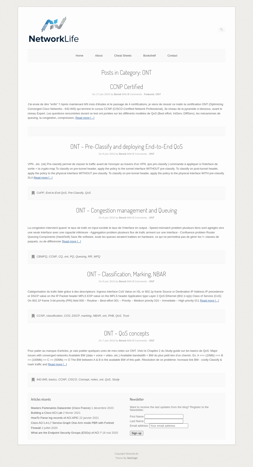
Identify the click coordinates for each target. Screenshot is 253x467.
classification (54, 315)
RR (90, 256)
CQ (60, 256)
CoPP (40, 192)
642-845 (42, 379)
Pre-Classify (75, 192)
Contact (172, 55)
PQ (72, 256)
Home (79, 55)
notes (94, 379)
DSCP (76, 315)
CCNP (53, 256)
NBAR (97, 315)
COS (67, 315)
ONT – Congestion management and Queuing (126, 210)
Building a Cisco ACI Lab (46, 412)
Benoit (117, 94)
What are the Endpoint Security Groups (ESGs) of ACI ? (66, 432)
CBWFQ (42, 256)
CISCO (72, 379)
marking (86, 315)
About (99, 55)
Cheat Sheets (122, 55)
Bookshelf (149, 55)
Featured (149, 94)
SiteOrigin (132, 458)
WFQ (97, 256)
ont (66, 256)
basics (53, 379)
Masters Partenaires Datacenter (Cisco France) (60, 408)
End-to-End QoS (56, 192)
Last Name (137, 421)
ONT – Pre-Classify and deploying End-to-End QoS (126, 146)
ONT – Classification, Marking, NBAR (126, 274)
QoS (88, 192)
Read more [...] (84, 117)
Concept (84, 379)
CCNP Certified (126, 87)
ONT (158, 94)
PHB (111, 315)
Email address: (159, 425)
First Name (137, 416)
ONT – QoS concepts (126, 333)
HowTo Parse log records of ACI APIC (54, 417)
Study (115, 379)
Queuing (81, 256)
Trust (126, 315)
